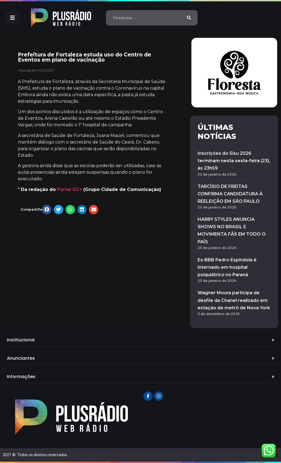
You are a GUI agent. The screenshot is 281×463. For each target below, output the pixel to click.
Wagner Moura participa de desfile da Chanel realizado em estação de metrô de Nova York (234, 300)
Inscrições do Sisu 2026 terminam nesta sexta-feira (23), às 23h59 (234, 161)
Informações (21, 376)
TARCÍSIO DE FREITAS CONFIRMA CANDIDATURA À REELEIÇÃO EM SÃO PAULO (230, 194)
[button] (12, 18)
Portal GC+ (69, 189)
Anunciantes (21, 358)
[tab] (140, 340)
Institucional (21, 340)
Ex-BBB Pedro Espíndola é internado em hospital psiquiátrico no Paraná (227, 267)
